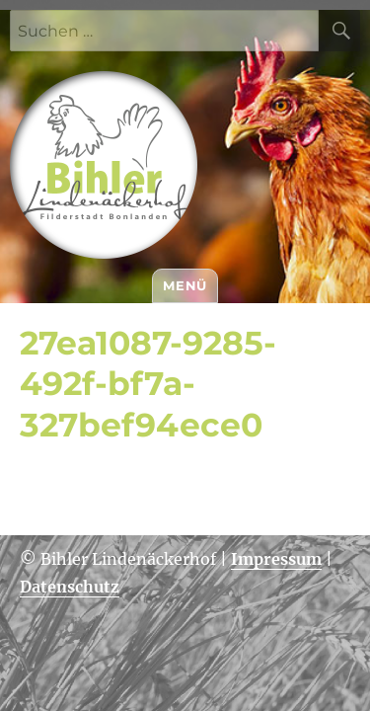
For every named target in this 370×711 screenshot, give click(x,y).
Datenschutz (69, 586)
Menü (184, 285)
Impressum (276, 559)
